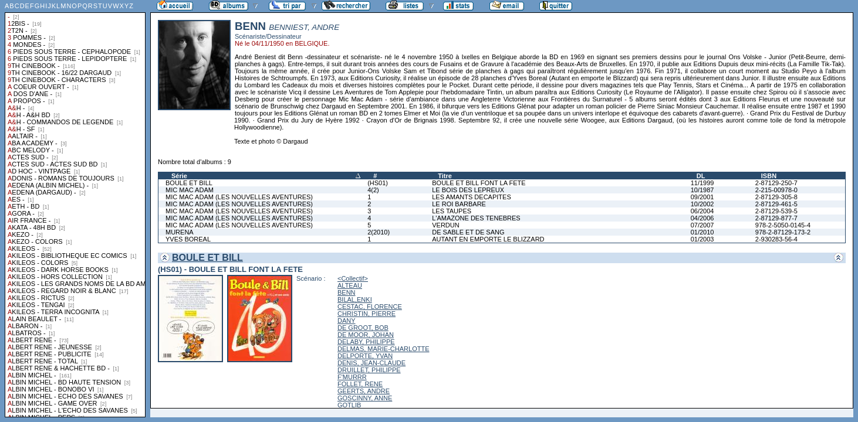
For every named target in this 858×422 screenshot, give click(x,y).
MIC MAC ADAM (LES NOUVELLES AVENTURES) (239, 196)
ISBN (768, 175)
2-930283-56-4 (776, 239)
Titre (445, 175)
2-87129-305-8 (776, 196)
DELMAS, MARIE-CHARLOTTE (383, 348)
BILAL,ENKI (354, 299)
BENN (346, 292)
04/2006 (702, 218)
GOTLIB (349, 405)
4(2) (373, 189)
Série (179, 175)
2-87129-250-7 (776, 182)
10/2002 (702, 203)
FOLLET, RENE (360, 383)
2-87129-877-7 (776, 218)
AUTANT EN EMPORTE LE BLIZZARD (488, 239)
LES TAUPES (451, 211)
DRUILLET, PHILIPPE (369, 369)
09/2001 (702, 196)
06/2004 (702, 211)
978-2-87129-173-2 (782, 232)
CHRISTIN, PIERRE (366, 313)
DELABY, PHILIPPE (366, 341)
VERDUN (445, 225)
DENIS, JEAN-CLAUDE (371, 362)
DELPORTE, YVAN (365, 355)
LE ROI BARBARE (459, 203)
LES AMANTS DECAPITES (471, 196)
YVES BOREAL (188, 239)
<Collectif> (352, 278)
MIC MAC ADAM (189, 189)
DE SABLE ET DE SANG (468, 232)
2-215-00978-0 (776, 189)
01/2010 (702, 232)
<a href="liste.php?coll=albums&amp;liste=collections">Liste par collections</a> (75, 208)
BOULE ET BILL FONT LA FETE (478, 182)
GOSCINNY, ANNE (364, 397)
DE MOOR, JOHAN (365, 334)
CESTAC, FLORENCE (369, 306)
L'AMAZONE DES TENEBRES (476, 218)
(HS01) (377, 182)
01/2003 (702, 239)
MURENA (179, 232)
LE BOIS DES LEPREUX (468, 189)
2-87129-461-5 (776, 203)
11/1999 (702, 182)
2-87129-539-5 (776, 211)
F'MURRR (352, 376)
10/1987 (702, 189)
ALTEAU (349, 285)
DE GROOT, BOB (363, 327)
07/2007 (702, 225)
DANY (346, 320)
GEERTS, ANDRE (363, 390)
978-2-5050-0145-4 (782, 225)
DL (701, 175)
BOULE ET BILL (188, 182)
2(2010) (378, 232)
